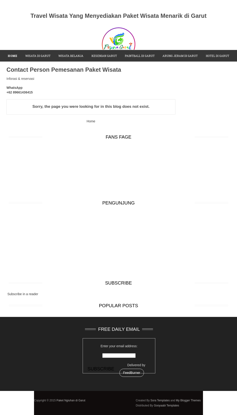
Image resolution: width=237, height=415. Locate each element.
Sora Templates (160, 400)
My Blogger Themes (188, 400)
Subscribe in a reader (22, 294)
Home (91, 121)
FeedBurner (131, 373)
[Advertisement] (118, 243)
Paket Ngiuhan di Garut (70, 400)
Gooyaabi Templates (166, 405)
